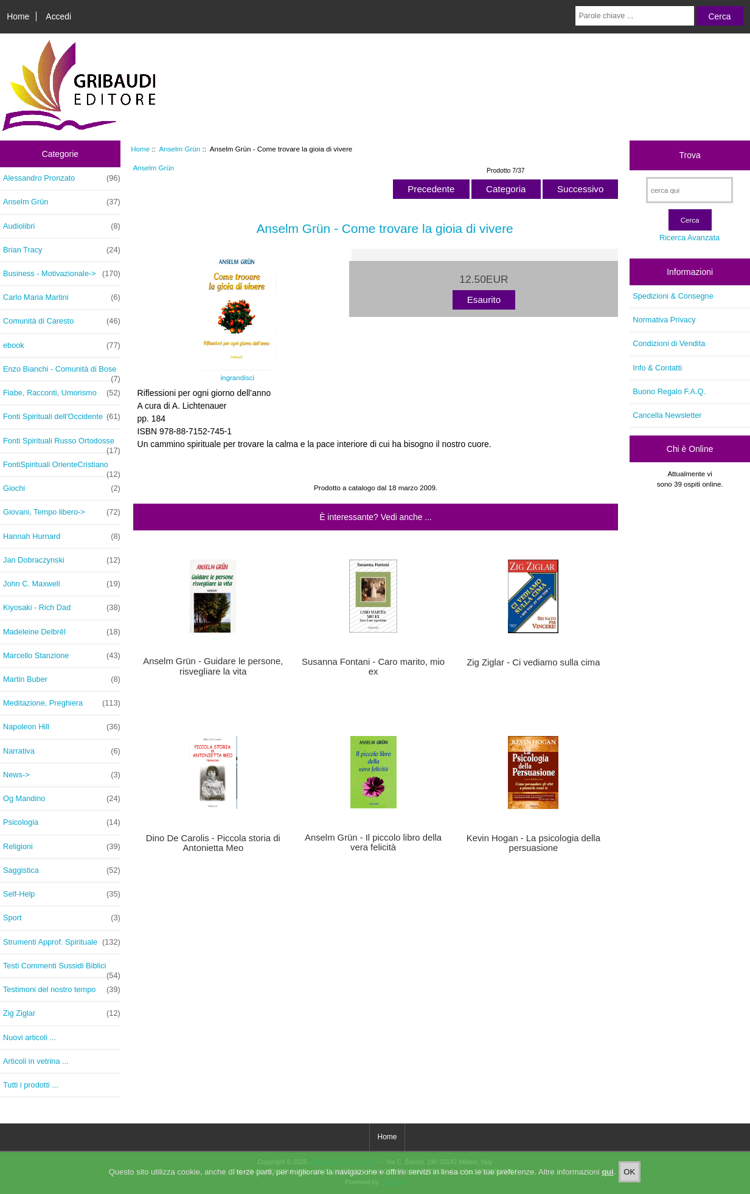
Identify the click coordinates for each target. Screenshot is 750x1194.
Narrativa (61, 751)
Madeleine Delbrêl (61, 632)
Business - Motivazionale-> (61, 274)
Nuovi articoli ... (29, 1037)
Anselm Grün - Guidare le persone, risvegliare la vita (213, 666)
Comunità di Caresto (61, 321)
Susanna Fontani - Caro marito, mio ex (373, 666)
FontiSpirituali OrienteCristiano (61, 468)
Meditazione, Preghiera (61, 703)
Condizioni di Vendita (669, 343)
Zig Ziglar (61, 1013)
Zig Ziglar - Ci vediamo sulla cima (533, 662)
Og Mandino (61, 799)
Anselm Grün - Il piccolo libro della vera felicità (373, 842)
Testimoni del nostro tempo (61, 989)
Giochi (61, 488)
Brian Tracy (61, 250)
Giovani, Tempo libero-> (61, 512)
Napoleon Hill (61, 727)
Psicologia (61, 822)
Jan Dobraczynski (61, 560)
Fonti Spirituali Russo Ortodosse (61, 444)
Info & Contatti (657, 367)
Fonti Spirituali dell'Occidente (61, 417)
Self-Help (61, 894)
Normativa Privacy (664, 319)
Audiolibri (61, 226)
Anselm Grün (180, 149)
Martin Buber (61, 679)
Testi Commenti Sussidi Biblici (61, 969)
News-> (61, 775)
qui (608, 1181)
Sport (61, 918)
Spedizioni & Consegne (673, 295)
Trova (690, 155)
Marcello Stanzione (61, 656)
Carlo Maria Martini (61, 297)
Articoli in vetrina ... (36, 1061)
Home (18, 16)
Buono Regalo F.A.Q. (669, 391)
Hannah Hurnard (61, 536)
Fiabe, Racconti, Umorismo (61, 393)
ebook (61, 345)
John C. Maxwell (61, 584)
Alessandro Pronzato (61, 178)
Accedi (58, 16)
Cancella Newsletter (667, 415)
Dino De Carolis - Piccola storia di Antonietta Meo (213, 843)
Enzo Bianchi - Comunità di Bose (61, 372)
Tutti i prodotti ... (30, 1084)
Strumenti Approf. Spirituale (61, 942)
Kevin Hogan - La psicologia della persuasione (533, 843)
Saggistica (61, 870)
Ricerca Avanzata (689, 237)
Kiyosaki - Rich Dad (61, 608)
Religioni (61, 847)
